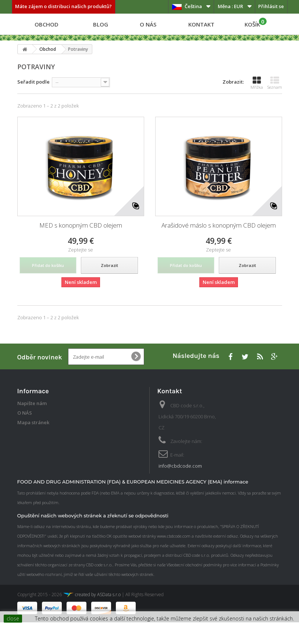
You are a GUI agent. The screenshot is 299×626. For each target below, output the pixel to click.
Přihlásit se (271, 6)
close (13, 618)
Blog (100, 24)
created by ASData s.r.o (92, 598)
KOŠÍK (256, 23)
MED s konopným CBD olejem (80, 225)
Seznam (274, 83)
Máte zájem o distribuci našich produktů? (63, 6)
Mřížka (256, 83)
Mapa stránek (33, 422)
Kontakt (201, 24)
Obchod (46, 24)
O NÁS (148, 24)
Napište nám (32, 403)
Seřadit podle (33, 81)
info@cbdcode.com (180, 466)
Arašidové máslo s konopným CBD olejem (218, 225)
